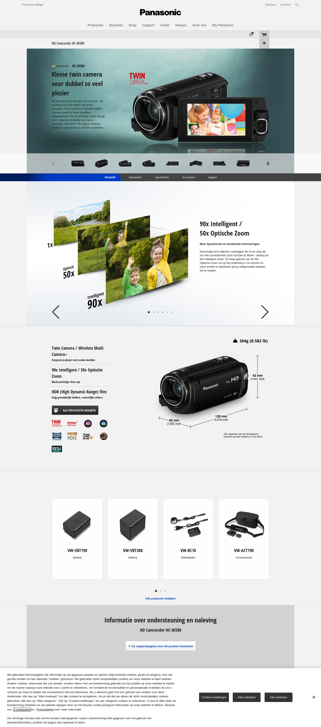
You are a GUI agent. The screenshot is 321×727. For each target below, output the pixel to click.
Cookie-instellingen (214, 697)
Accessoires (188, 177)
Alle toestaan (278, 697)
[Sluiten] (314, 697)
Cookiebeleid (22, 709)
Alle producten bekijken (160, 598)
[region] (160, 697)
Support (212, 177)
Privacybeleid (45, 709)
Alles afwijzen (247, 697)
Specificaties (162, 177)
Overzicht (109, 177)
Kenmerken (135, 177)
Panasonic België (32, 4)
